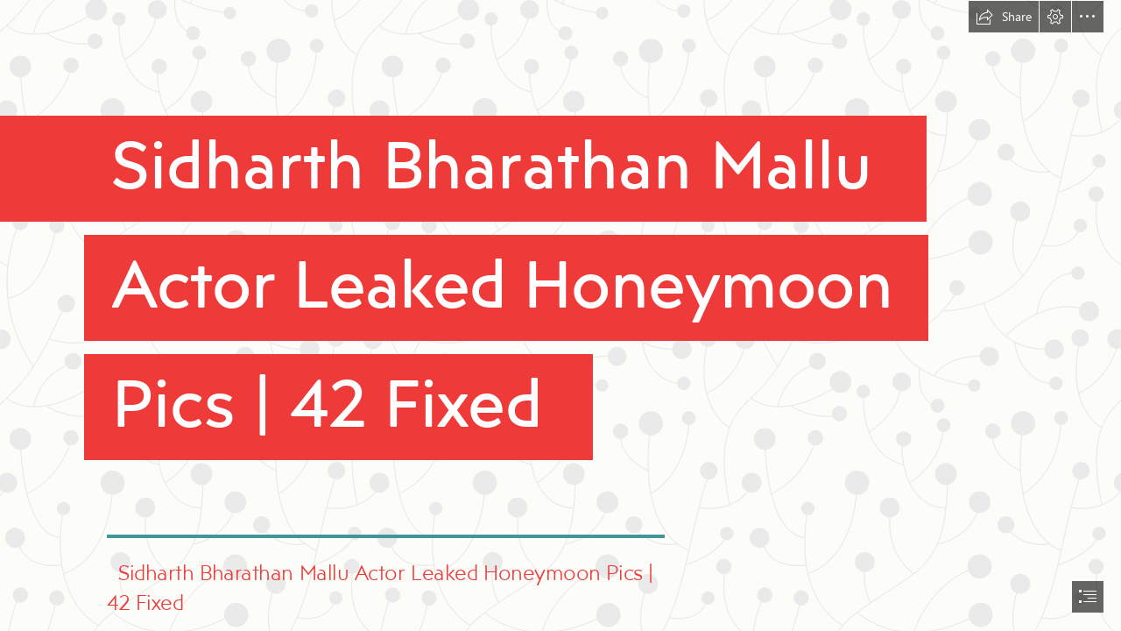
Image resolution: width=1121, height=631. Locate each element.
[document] (560, 315)
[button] (1004, 16)
